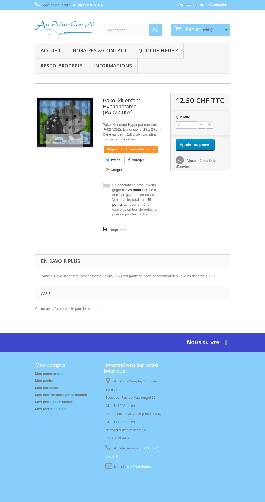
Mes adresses (46, 388)
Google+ (115, 170)
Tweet (113, 160)
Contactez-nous (191, 4)
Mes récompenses (50, 409)
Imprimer (118, 230)
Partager (136, 160)
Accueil (51, 50)
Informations (112, 65)
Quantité (183, 117)
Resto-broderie (61, 65)
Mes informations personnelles (61, 395)
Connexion (218, 4)
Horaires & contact (100, 50)
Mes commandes (49, 374)
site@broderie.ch (140, 466)
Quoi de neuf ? (158, 50)
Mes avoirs (44, 381)
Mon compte (50, 365)
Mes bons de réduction (54, 402)
